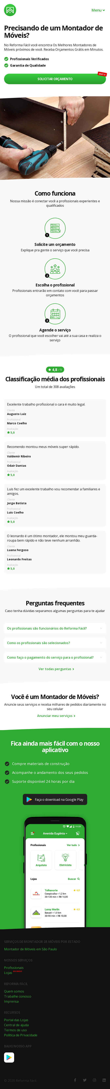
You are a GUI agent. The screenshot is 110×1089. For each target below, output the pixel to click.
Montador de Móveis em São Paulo (30, 949)
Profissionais (14, 967)
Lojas (8, 973)
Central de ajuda (16, 1025)
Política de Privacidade (20, 1035)
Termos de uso (15, 1030)
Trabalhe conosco (17, 996)
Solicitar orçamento (55, 79)
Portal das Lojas (16, 1020)
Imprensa (11, 1001)
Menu (98, 10)
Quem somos (14, 991)
